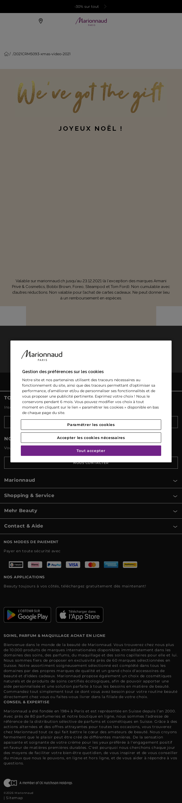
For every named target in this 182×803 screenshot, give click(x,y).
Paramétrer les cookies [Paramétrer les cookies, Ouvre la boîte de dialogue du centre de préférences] (91, 424)
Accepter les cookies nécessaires (91, 437)
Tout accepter (91, 450)
